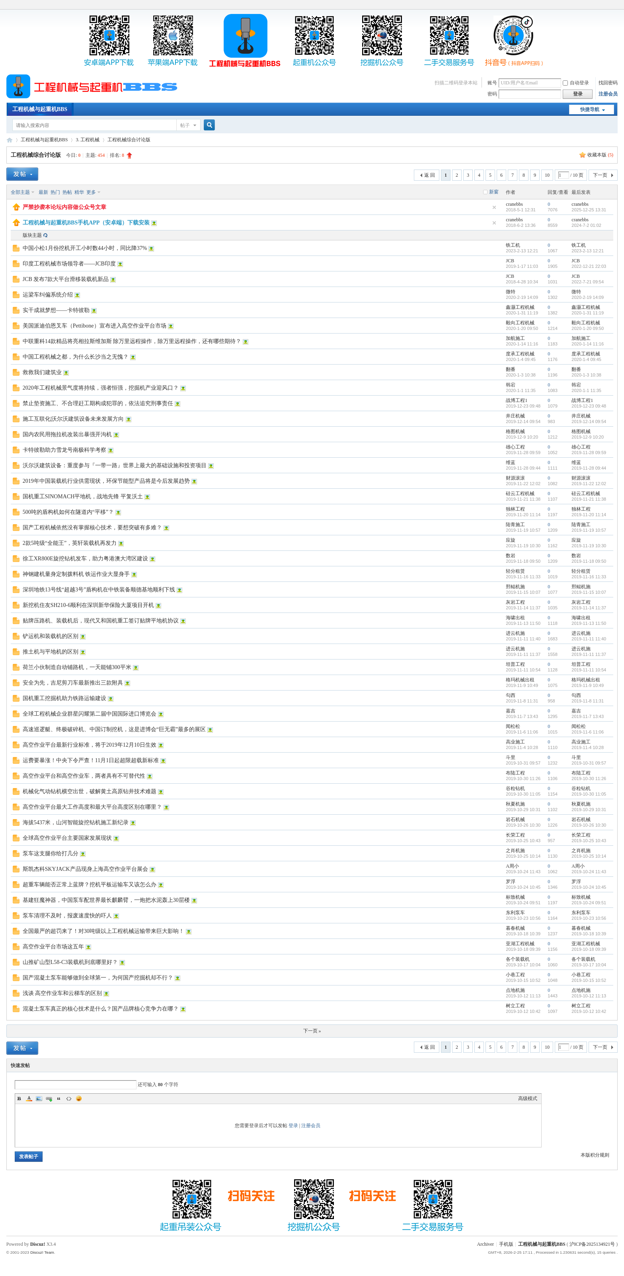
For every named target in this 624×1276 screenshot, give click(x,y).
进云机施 (515, 633)
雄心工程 (515, 447)
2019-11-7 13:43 (587, 716)
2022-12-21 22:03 (588, 266)
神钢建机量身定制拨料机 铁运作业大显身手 (76, 574)
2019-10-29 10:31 (588, 809)
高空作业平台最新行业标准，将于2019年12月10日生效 (89, 745)
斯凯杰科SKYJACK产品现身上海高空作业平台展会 (85, 869)
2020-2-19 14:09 (587, 297)
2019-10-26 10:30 (588, 825)
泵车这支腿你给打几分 (50, 854)
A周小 (512, 866)
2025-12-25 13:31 (588, 209)
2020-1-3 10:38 (586, 375)
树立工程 (515, 1006)
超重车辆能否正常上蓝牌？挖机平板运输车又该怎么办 (89, 885)
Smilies (79, 1098)
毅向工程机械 (520, 323)
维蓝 (510, 462)
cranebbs (514, 204)
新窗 (494, 192)
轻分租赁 (515, 571)
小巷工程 (515, 974)
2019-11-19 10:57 (588, 530)
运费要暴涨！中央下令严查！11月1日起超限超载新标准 (91, 760)
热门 (55, 192)
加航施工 (515, 338)
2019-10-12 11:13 (588, 995)
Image (39, 1098)
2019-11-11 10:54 (588, 669)
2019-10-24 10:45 (588, 887)
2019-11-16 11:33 (588, 576)
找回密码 (608, 83)
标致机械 (515, 897)
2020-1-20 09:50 (587, 328)
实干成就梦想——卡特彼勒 (56, 310)
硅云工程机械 (520, 493)
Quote (59, 1098)
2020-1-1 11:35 (586, 390)
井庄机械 (515, 416)
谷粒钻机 (515, 788)
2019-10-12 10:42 (588, 1011)
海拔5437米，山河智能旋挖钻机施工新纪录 (76, 822)
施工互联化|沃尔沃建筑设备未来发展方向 (73, 419)
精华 (79, 192)
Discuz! (37, 1244)
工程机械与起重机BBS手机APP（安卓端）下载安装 (86, 223)
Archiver (485, 1244)
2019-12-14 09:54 (588, 421)
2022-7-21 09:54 (587, 281)
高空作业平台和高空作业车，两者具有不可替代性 (84, 776)
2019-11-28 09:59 (588, 452)
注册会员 (608, 94)
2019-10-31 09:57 (588, 763)
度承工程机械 (520, 354)
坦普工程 (515, 664)
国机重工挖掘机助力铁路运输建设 (64, 698)
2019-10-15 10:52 (588, 980)
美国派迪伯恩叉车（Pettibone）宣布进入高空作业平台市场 (94, 326)
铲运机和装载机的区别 (50, 636)
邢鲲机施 (515, 586)
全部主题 (20, 192)
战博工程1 (516, 400)
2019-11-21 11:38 (588, 499)
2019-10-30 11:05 (588, 794)
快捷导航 (589, 109)
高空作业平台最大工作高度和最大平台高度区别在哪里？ (92, 807)
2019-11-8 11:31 (587, 700)
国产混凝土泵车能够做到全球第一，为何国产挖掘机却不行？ (98, 978)
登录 (293, 1125)
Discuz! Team (42, 1252)
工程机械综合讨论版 (128, 139)
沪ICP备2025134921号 (592, 1244)
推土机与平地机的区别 (50, 652)
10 (547, 175)
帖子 (185, 125)
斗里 (510, 757)
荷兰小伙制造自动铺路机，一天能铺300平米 (77, 667)
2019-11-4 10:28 (587, 747)
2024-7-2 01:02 (586, 225)
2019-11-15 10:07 (588, 592)
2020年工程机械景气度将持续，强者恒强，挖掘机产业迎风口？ (101, 388)
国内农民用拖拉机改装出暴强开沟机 (67, 434)
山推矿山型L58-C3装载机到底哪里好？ (70, 962)
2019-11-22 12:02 (588, 483)
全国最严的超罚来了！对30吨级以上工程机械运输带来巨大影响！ (103, 931)
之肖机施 (515, 850)
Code (69, 1098)
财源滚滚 (515, 478)
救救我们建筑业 (42, 372)
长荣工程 (515, 835)
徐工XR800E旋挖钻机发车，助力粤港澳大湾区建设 (85, 559)
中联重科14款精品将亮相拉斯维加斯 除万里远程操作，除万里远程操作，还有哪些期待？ (132, 341)
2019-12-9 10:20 (587, 437)
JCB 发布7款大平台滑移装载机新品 (66, 279)
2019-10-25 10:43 (588, 840)
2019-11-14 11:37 (588, 607)
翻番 (510, 369)
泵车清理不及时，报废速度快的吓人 (67, 916)
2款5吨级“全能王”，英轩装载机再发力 (70, 543)
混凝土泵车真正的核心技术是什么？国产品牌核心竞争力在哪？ (101, 1009)
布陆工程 (515, 773)
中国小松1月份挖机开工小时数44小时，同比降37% (85, 248)
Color (29, 1098)
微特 (510, 292)
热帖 (67, 192)
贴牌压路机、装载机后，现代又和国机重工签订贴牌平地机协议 (101, 621)
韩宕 (510, 385)
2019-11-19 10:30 (588, 545)
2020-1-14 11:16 (587, 343)
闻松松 (513, 726)
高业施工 (515, 742)
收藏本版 (600, 155)
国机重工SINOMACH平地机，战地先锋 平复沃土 (83, 496)
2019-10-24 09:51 (588, 902)
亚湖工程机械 (520, 943)
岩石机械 (515, 819)
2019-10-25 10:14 (588, 856)
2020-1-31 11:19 (587, 312)
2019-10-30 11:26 (588, 778)
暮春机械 (515, 928)
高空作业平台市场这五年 (53, 947)
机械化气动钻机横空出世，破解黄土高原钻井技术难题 (89, 791)
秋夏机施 (515, 804)
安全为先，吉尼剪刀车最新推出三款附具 (73, 683)
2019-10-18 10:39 (588, 933)
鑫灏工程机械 (520, 307)
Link (49, 1098)
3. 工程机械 (87, 139)
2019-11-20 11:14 (588, 514)
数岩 (510, 555)
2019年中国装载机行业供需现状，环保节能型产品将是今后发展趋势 (106, 481)
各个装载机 (518, 959)
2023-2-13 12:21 (587, 250)
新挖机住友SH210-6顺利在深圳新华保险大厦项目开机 (88, 605)
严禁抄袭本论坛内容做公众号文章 (64, 207)
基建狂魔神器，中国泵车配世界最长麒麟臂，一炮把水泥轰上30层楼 (106, 900)
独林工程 (515, 509)
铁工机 (513, 245)
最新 (43, 192)
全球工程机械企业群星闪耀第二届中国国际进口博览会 (89, 714)
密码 (492, 94)
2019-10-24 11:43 (588, 871)
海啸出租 (515, 617)
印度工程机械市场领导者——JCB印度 (69, 264)
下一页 (600, 175)
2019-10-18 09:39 (588, 949)
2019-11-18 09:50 (588, 561)
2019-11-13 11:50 (588, 623)
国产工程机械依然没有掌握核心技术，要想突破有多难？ (92, 528)
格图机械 (515, 431)
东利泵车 (515, 912)
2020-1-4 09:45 (586, 359)
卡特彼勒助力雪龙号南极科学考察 (64, 450)
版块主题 (32, 235)
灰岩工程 (515, 602)
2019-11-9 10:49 (587, 685)
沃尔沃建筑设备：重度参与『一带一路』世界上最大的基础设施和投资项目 (115, 465)
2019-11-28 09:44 (588, 468)
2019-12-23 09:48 (588, 406)
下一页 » (312, 1031)
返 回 (429, 175)
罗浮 (510, 881)
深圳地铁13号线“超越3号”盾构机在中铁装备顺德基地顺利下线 (99, 590)
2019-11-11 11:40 (588, 638)
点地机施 (515, 990)
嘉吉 (510, 711)
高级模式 (527, 1098)
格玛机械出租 (520, 680)
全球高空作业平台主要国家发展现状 (67, 838)
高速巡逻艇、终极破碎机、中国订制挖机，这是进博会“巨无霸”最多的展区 (114, 729)
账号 (492, 83)
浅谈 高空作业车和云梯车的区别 (62, 993)
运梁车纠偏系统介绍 (48, 295)
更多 (91, 192)
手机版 (506, 1244)
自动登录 (576, 83)
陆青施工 (515, 524)
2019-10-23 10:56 (588, 918)
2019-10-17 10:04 (588, 964)
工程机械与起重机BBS (39, 109)
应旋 (510, 540)
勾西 (510, 695)
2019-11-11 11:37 (588, 654)
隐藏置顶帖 (494, 207)
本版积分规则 (595, 1155)
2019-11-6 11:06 (587, 732)
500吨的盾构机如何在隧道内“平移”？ (68, 512)
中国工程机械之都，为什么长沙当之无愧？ (76, 357)
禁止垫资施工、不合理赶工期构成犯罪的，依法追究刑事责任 (98, 403)
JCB (510, 260)
